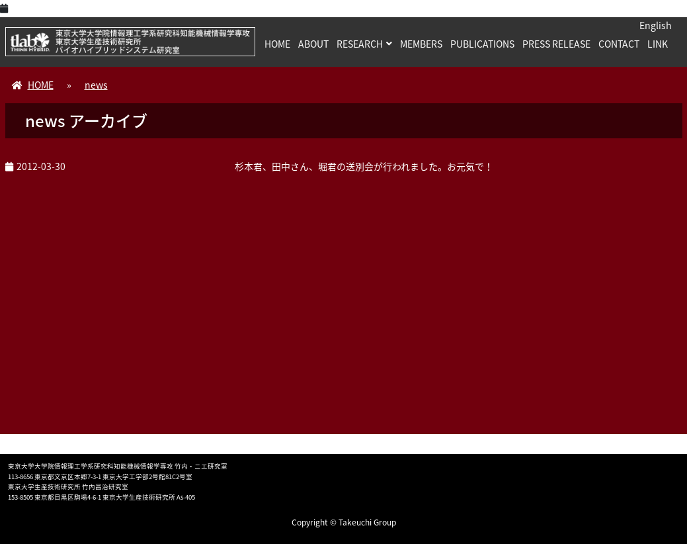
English (655, 25)
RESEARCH (360, 43)
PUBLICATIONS (482, 43)
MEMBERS (421, 43)
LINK (657, 43)
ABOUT (313, 43)
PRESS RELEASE (556, 43)
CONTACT (618, 43)
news (96, 84)
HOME (277, 43)
